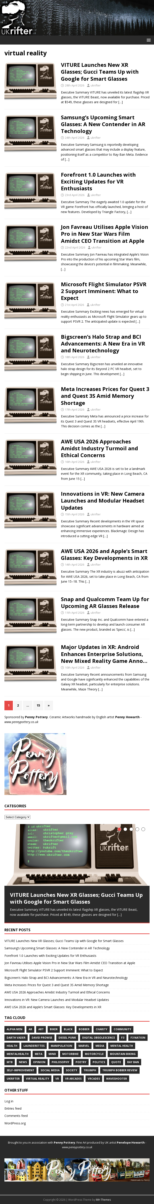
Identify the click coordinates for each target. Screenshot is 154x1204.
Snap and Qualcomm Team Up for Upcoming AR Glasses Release (105, 602)
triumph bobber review (119, 1070)
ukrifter (96, 85)
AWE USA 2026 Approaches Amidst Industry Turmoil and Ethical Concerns (99, 448)
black (68, 1029)
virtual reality (37, 1079)
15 (38, 705)
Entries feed (12, 1108)
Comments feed (16, 1116)
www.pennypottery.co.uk (21, 722)
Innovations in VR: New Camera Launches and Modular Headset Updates (102, 500)
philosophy (60, 1062)
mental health (121, 1046)
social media (50, 1070)
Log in (8, 1101)
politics (99, 1062)
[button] (148, 40)
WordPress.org (15, 1123)
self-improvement (20, 1070)
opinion (39, 1062)
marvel (83, 1046)
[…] (120, 102)
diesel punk (67, 1037)
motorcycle (94, 1054)
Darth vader (16, 1037)
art (41, 1029)
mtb (10, 1062)
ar (30, 1029)
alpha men (14, 1029)
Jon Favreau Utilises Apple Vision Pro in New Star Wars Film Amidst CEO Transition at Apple (104, 233)
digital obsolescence (98, 1037)
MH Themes (103, 1200)
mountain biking (123, 1054)
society (71, 1070)
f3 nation (138, 1037)
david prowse (42, 1037)
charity (101, 1029)
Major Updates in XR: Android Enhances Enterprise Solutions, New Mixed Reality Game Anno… (104, 653)
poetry (81, 1062)
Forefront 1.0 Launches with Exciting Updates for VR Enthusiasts (98, 181)
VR (57, 1079)
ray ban (133, 1062)
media (100, 1046)
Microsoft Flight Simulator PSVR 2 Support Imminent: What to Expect (103, 290)
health (12, 1046)
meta (38, 1054)
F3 (122, 1037)
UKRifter (13, 1079)
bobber (84, 1029)
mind (52, 1054)
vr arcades (73, 1079)
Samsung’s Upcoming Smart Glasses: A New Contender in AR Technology (103, 124)
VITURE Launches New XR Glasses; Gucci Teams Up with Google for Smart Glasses (100, 71)
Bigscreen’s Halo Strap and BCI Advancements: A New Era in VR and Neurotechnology (103, 343)
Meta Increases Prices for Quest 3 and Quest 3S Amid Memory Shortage (105, 395)
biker (54, 1029)
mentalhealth (18, 1054)
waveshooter (116, 1079)
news (23, 1062)
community (122, 1029)
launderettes (34, 1046)
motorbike (70, 1054)
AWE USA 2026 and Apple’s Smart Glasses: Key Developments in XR (104, 554)
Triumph (90, 1070)
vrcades (94, 1079)
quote (116, 1062)
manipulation (61, 1046)
